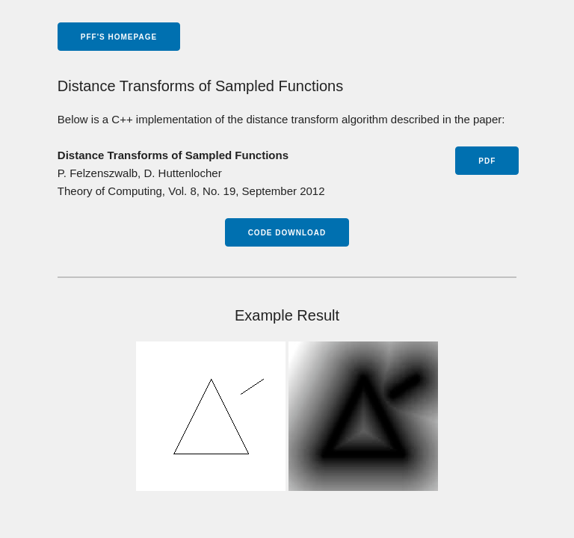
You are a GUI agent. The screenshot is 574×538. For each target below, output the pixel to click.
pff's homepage (119, 37)
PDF (487, 161)
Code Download (287, 233)
